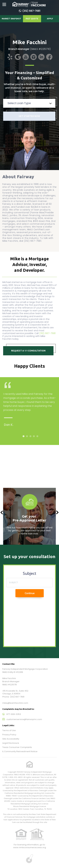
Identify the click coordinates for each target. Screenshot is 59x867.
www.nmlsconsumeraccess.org (29, 847)
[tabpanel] (32, 408)
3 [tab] (32, 436)
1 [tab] (25, 436)
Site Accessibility (10, 738)
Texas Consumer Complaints (17, 747)
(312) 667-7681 (31, 11)
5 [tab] (39, 436)
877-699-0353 (13, 714)
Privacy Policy (9, 734)
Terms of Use (9, 730)
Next (57, 512)
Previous (1, 512)
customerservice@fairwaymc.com (24, 719)
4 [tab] (35, 436)
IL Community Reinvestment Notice (19, 751)
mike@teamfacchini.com (15, 702)
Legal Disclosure (10, 743)
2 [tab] (28, 436)
